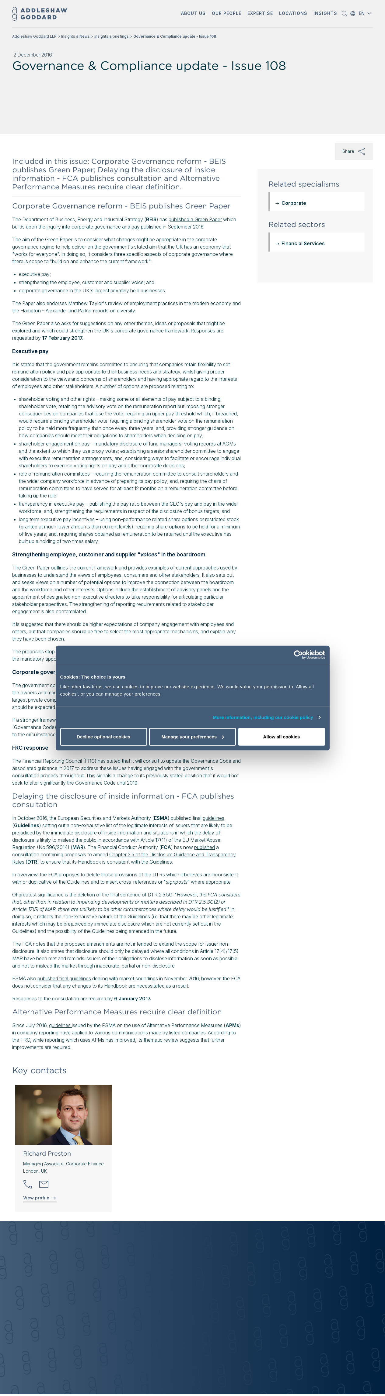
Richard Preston (47, 1153)
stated (114, 761)
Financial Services (303, 243)
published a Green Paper (195, 219)
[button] (193, 14)
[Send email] (44, 1184)
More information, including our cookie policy (263, 717)
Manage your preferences (192, 736)
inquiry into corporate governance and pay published (104, 227)
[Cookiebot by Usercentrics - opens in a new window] (298, 654)
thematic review (161, 1040)
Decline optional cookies (103, 736)
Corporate (294, 203)
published (204, 847)
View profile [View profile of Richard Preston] (40, 1198)
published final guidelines (64, 978)
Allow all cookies (281, 736)
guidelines (213, 818)
